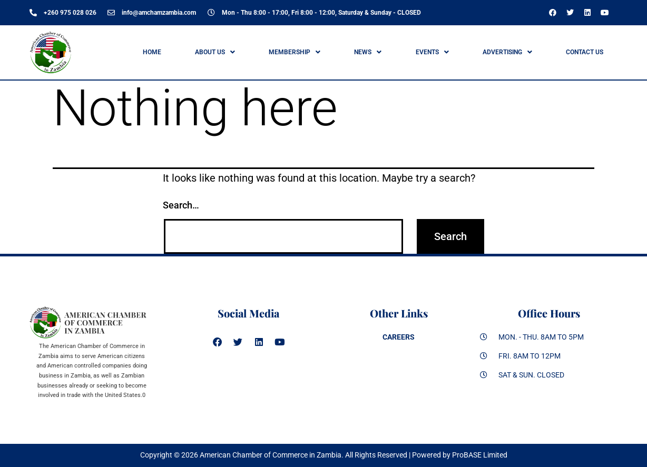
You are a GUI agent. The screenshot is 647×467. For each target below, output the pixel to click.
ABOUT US (215, 52)
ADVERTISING (507, 52)
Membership (294, 52)
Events (432, 52)
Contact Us (584, 52)
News (367, 52)
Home (152, 52)
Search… (181, 205)
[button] (215, 52)
